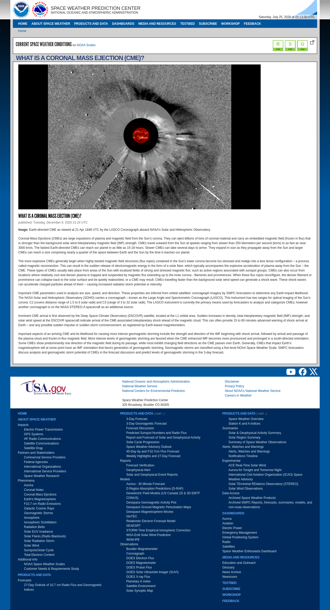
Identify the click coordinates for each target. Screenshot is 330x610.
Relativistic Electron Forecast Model (151, 521)
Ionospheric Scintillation (40, 522)
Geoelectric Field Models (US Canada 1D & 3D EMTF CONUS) (163, 495)
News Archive (231, 572)
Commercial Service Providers (44, 457)
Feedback (252, 24)
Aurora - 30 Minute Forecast (145, 484)
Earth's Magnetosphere (40, 499)
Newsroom (229, 577)
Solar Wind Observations (245, 488)
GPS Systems (33, 434)
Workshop (230, 24)
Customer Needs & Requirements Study (51, 569)
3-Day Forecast (136, 419)
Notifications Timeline (243, 456)
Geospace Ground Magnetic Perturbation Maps (158, 507)
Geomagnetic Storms (38, 513)
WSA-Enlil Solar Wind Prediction (148, 535)
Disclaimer (232, 381)
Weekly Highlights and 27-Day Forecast (153, 456)
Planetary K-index (138, 581)
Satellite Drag (33, 448)
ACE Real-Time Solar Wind (247, 465)
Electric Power (232, 528)
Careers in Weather (238, 395)
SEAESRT (133, 525)
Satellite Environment (140, 586)
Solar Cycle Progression (143, 442)
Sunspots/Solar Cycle (39, 550)
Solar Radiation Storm (39, 541)
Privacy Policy (234, 386)
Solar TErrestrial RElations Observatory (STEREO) (263, 484)
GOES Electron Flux (140, 558)
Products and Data (91, 24)
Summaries (230, 428)
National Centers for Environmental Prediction (153, 391)
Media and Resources (157, 24)
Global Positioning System (240, 537)
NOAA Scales (86, 45)
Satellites (228, 546)
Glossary (228, 567)
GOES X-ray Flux (138, 577)
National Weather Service (139, 386)
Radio (226, 542)
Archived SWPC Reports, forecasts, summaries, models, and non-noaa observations (270, 505)
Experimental (231, 461)
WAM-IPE (133, 539)
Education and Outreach (238, 563)
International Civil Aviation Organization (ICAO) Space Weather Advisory (265, 477)
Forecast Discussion (140, 428)
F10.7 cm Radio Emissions (42, 504)
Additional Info (27, 559)
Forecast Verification (140, 465)
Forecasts (24, 580)
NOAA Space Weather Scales (44, 564)
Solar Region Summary (244, 437)
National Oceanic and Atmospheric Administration (156, 381)
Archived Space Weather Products (252, 498)
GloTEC (131, 516)
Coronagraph (135, 553)
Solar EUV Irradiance (38, 531)
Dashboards (123, 24)
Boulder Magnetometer (142, 549)
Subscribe (208, 24)
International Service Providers (45, 471)
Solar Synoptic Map (139, 590)
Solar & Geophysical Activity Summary (254, 433)
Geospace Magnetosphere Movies (150, 512)
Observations (129, 544)
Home (22, 24)
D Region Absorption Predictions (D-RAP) (154, 488)
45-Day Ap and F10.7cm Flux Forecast (152, 451)
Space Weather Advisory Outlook (149, 447)
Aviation (227, 523)
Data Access (231, 493)
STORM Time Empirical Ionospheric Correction (158, 530)
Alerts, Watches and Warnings (243, 447)
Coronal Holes (34, 490)
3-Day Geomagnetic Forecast (146, 423)
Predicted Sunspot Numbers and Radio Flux (156, 433)
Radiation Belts (34, 527)
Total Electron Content (39, 555)
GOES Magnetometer (141, 563)
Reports (125, 461)
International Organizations (42, 466)
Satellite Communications (41, 443)
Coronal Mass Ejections (40, 494)
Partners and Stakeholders (36, 453)
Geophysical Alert (138, 470)
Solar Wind (31, 545)
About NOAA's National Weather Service (252, 391)
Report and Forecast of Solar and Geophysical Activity (163, 437)
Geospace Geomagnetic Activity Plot (151, 502)
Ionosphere (31, 518)
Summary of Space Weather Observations (257, 442)
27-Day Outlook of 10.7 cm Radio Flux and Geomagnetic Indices (63, 587)
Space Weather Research (41, 476)
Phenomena (26, 480)
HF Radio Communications (42, 439)
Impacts (23, 425)
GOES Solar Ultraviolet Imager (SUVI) (152, 572)
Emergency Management (239, 532)
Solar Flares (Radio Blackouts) (45, 536)
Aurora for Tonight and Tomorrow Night (255, 470)
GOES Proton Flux (139, 567)
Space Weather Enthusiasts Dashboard (249, 551)
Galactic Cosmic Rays (39, 508)
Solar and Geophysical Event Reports (152, 474)
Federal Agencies (36, 462)
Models (125, 479)
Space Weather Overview (245, 419)
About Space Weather (50, 24)
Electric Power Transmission (43, 429)
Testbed (187, 24)
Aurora (28, 485)
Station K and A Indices (244, 423)
